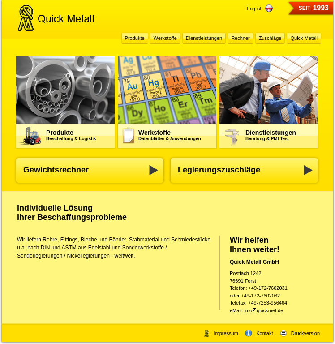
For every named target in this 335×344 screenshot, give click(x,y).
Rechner (240, 38)
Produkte (71, 135)
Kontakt (259, 333)
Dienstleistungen (270, 135)
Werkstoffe (169, 135)
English (260, 8)
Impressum (220, 333)
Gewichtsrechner (56, 169)
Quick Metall (304, 38)
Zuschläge (270, 38)
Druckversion (300, 333)
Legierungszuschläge (219, 169)
